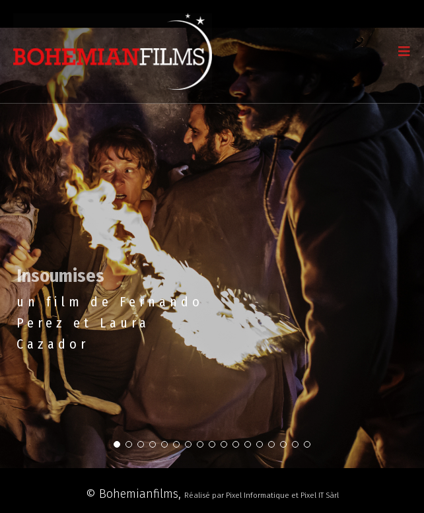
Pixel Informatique (257, 495)
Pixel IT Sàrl (319, 495)
